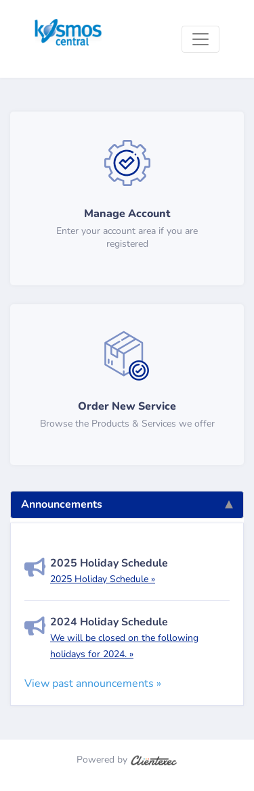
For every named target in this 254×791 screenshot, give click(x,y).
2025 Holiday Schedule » (102, 579)
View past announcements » (92, 683)
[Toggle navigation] (200, 39)
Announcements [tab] (127, 504)
